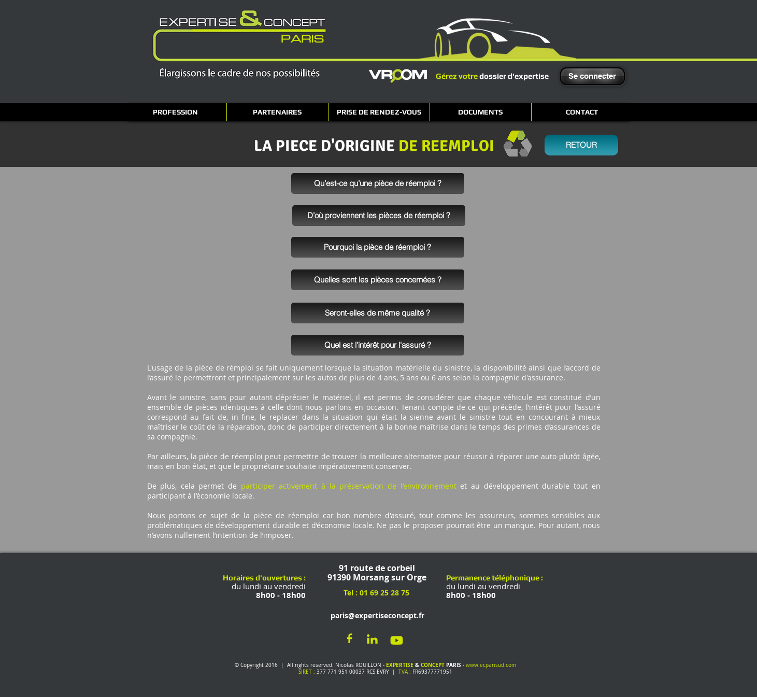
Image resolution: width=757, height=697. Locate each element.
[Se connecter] (592, 76)
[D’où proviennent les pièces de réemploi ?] (378, 215)
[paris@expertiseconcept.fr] (375, 615)
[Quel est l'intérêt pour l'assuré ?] (377, 345)
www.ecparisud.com (491, 665)
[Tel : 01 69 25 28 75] (375, 593)
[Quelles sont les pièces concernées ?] (377, 279)
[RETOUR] (581, 145)
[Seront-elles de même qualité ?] (377, 313)
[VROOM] (397, 75)
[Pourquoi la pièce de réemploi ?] (377, 247)
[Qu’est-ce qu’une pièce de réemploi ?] (377, 183)
